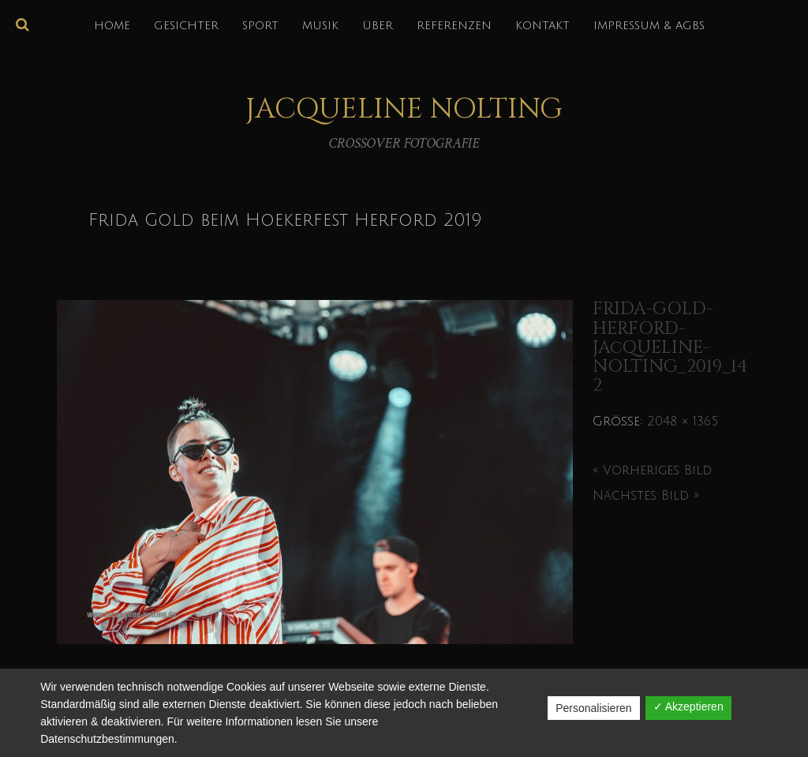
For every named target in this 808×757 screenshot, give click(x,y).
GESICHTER (186, 26)
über (377, 26)
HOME (112, 26)
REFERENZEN (454, 26)
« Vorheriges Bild (652, 470)
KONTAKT (542, 26)
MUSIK (320, 26)
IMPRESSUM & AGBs (649, 26)
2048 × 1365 (682, 421)
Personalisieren (594, 708)
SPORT (260, 26)
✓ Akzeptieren (688, 706)
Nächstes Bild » (646, 496)
